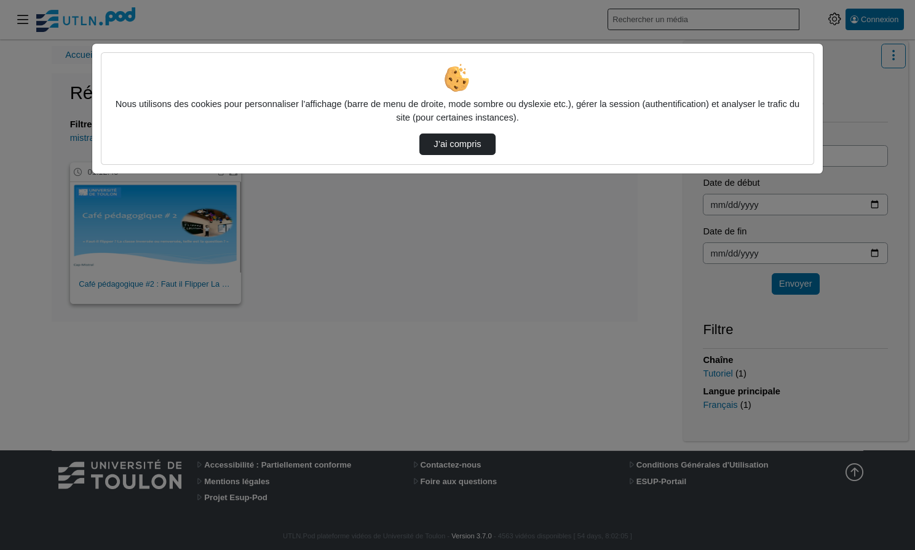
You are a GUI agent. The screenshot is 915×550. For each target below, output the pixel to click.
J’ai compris (457, 144)
